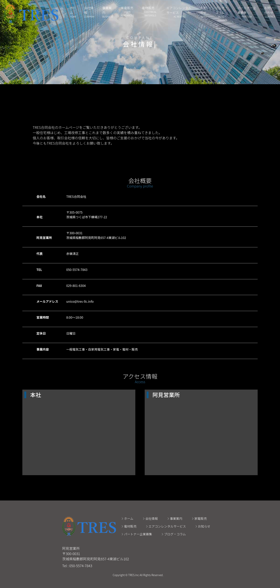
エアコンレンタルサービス (166, 526)
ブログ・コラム (173, 534)
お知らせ (202, 526)
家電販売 (199, 518)
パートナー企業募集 (136, 534)
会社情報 (150, 518)
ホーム (127, 518)
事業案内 (174, 518)
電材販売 (128, 526)
